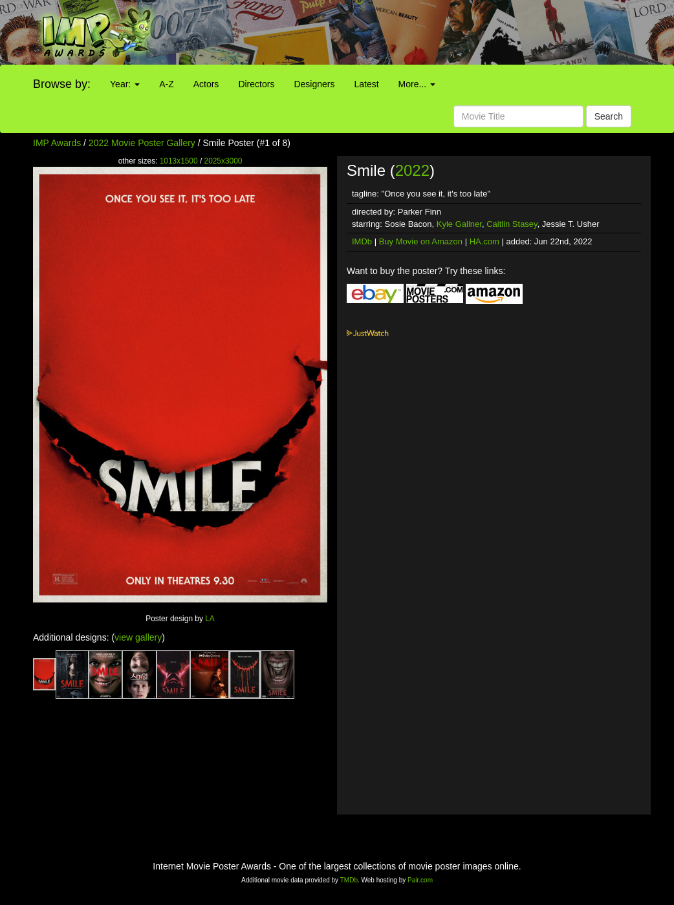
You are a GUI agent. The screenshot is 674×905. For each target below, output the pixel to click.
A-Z (166, 84)
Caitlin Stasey (512, 224)
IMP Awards (57, 143)
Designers (314, 84)
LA (210, 618)
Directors (256, 84)
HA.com (484, 241)
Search (608, 116)
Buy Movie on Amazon (420, 241)
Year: (125, 84)
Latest (366, 84)
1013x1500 (179, 160)
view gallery (138, 637)
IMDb (362, 241)
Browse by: (62, 84)
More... (416, 84)
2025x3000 (223, 160)
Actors (206, 84)
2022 (412, 170)
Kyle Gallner (459, 224)
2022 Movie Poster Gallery (142, 143)
